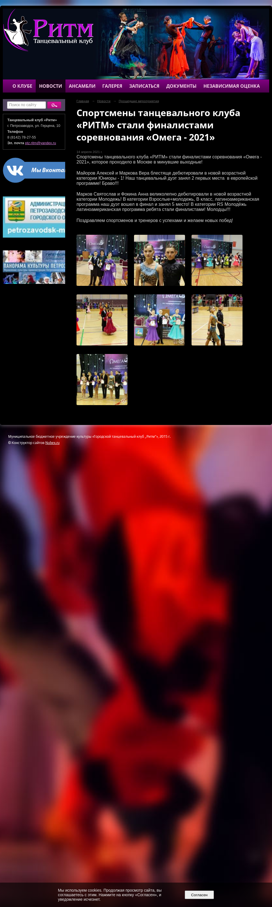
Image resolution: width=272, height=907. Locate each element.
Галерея (112, 86)
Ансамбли (82, 86)
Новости (50, 86)
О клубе (22, 86)
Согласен (199, 895)
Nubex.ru (52, 443)
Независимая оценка (231, 86)
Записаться (144, 86)
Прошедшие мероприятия (139, 101)
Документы (181, 86)
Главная (82, 101)
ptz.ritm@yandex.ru (40, 143)
